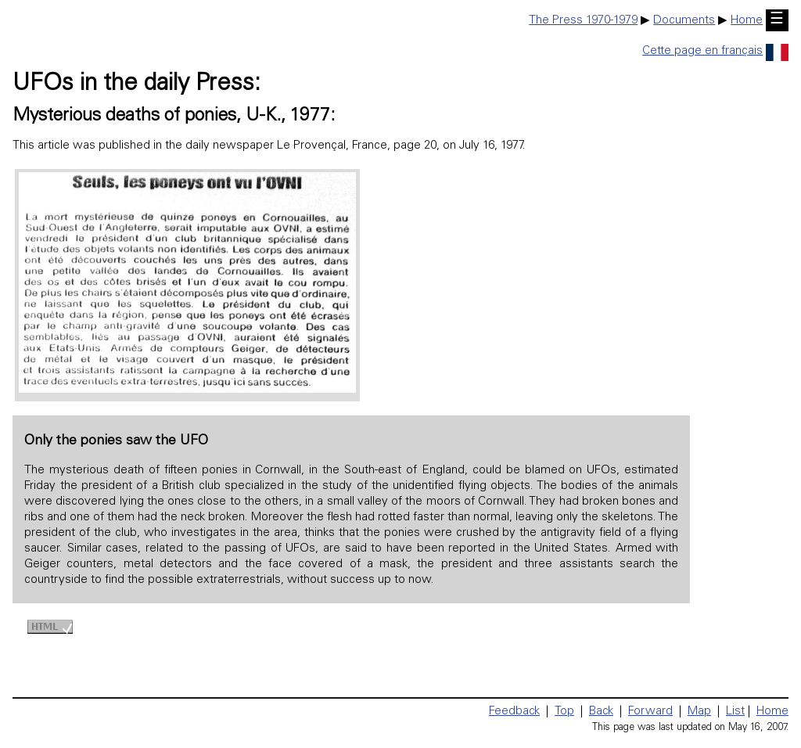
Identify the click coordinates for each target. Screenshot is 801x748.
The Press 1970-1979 (583, 21)
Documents (684, 21)
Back (601, 711)
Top (564, 711)
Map (699, 711)
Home (747, 21)
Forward (650, 711)
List (735, 711)
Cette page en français (715, 51)
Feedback (514, 711)
